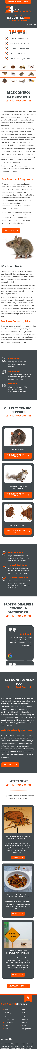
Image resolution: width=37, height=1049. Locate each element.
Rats (23, 1007)
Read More (17, 852)
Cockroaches (9, 1011)
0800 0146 (18, 18)
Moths (24, 1004)
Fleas (6, 1020)
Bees (6, 1007)
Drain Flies (8, 1017)
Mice (24, 1001)
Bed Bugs (8, 1004)
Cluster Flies (9, 1014)
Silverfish (25, 1011)
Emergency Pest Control (18, 2)
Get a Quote (9, 231)
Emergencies (26, 1020)
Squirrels (25, 1014)
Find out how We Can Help (16, 454)
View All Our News (16, 977)
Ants (6, 1001)
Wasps (24, 1017)
